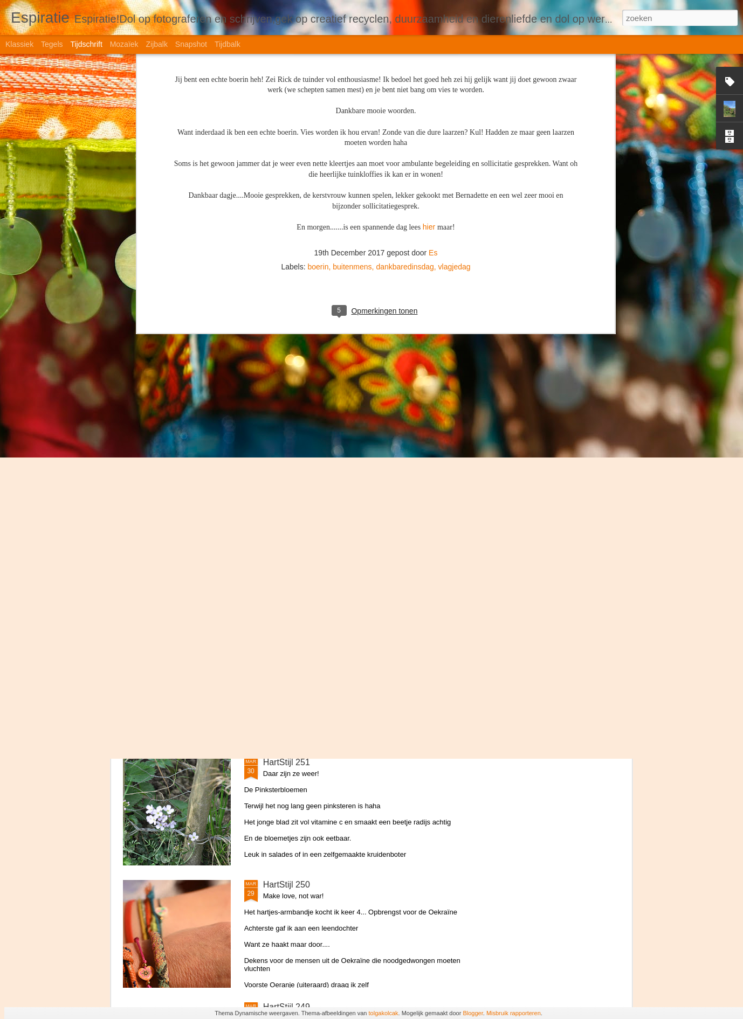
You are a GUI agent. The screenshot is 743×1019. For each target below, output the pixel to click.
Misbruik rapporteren (513, 1013)
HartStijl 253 (286, 517)
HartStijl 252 (286, 639)
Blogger (473, 1013)
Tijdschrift (86, 44)
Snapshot (191, 44)
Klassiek (19, 44)
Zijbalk (156, 44)
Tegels (52, 44)
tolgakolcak (383, 1013)
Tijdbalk (227, 44)
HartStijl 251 (286, 762)
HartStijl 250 (286, 884)
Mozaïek (124, 44)
